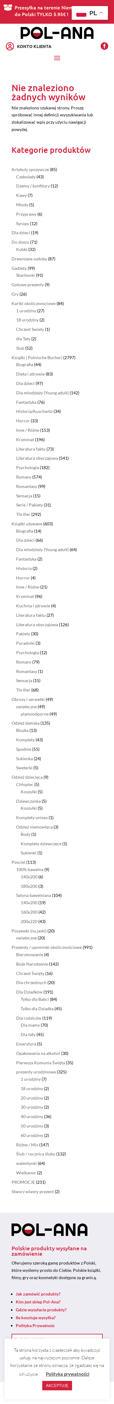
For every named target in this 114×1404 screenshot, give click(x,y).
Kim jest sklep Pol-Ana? (38, 1301)
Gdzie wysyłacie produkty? (41, 1309)
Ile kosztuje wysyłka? (36, 1317)
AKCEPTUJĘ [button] (57, 1385)
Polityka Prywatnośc (35, 1325)
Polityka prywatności (67, 1374)
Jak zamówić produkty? (38, 1293)
